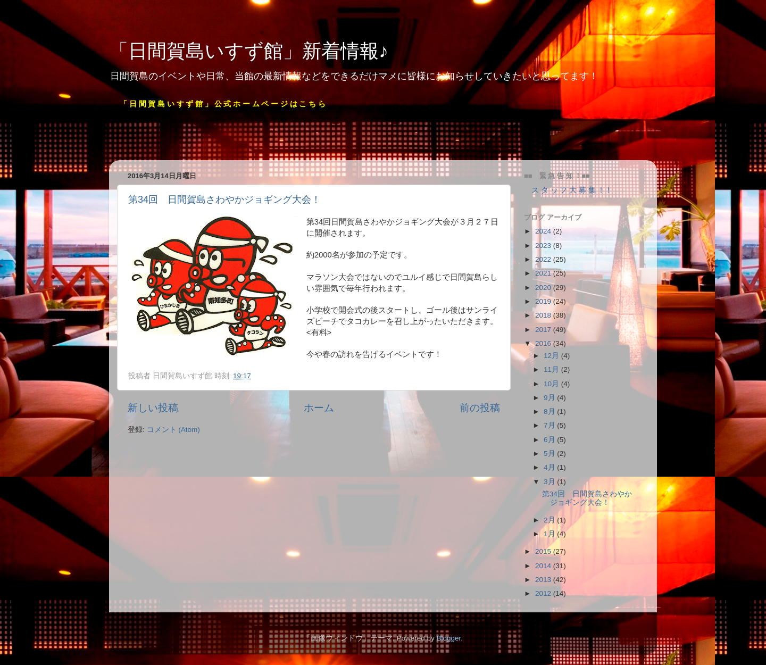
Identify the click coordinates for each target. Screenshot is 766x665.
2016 (544, 343)
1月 (550, 534)
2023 (544, 246)
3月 (550, 482)
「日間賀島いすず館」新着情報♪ (248, 51)
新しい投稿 (153, 407)
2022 (544, 259)
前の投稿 (480, 407)
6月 (550, 440)
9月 (550, 398)
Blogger (448, 638)
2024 (544, 231)
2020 (544, 288)
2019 (544, 301)
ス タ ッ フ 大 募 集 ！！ (568, 190)
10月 (552, 384)
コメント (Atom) (173, 430)
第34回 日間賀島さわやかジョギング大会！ (224, 199)
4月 (550, 467)
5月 (550, 454)
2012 (544, 593)
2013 (544, 580)
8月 (550, 411)
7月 (550, 425)
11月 (552, 369)
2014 (544, 566)
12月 (552, 356)
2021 (544, 273)
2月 (550, 520)
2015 (544, 551)
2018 (544, 315)
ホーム (319, 407)
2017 (544, 330)
